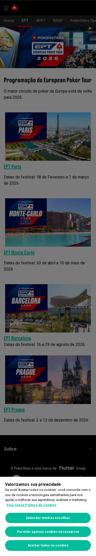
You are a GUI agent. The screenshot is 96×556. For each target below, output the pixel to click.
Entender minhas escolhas (48, 518)
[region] (48, 516)
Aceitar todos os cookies (48, 545)
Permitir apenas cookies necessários (48, 532)
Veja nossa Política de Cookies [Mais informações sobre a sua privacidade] (31, 505)
